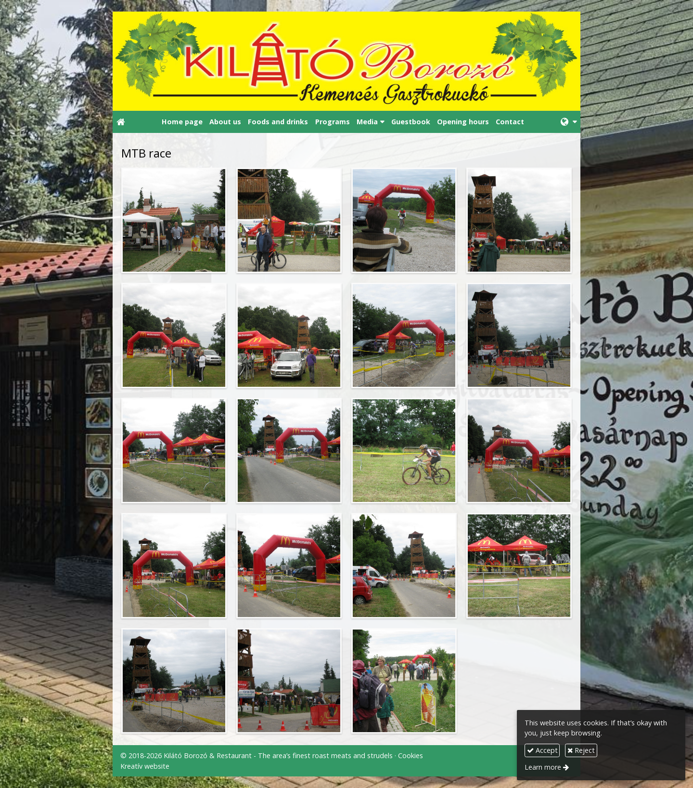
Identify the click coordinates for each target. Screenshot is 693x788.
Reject (581, 750)
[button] (568, 122)
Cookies (410, 755)
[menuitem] (181, 122)
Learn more (543, 767)
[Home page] (346, 61)
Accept (542, 750)
